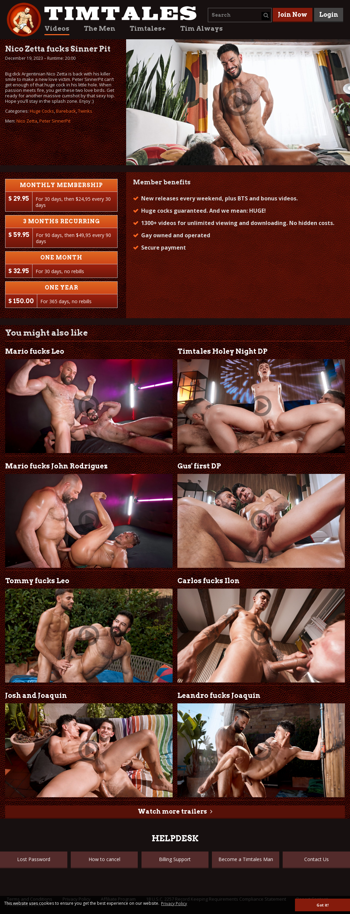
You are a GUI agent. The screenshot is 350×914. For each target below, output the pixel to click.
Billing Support (175, 859)
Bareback (66, 111)
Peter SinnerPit (54, 121)
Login (328, 14)
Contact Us (316, 859)
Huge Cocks (42, 111)
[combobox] (240, 15)
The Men (99, 28)
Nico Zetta (26, 121)
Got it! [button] (322, 905)
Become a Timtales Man (245, 859)
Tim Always (201, 28)
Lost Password (33, 859)
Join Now (292, 14)
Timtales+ (148, 28)
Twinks (85, 111)
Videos (56, 28)
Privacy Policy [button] (174, 903)
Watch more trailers (172, 811)
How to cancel (104, 859)
